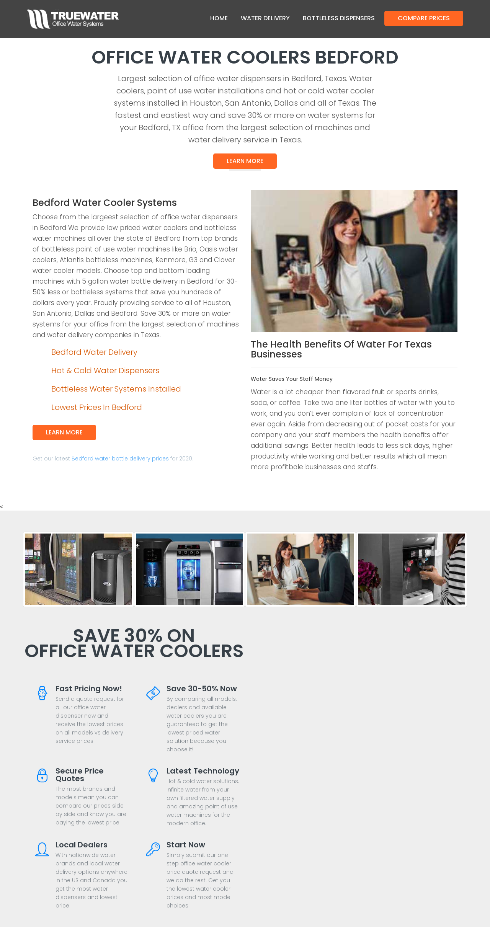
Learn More (245, 161)
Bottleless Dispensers (339, 18)
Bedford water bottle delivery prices (120, 458)
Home (219, 18)
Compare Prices (424, 18)
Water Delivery (265, 18)
